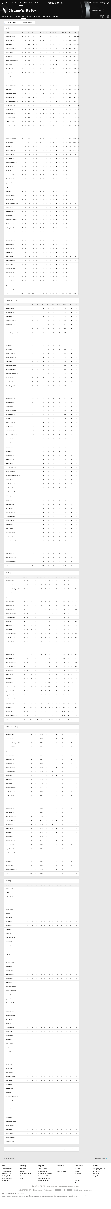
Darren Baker (9, 44)
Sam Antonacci (9, 52)
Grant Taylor (9, 175)
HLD (51, 731)
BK (71, 731)
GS (25, 32)
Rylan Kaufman (9, 256)
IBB (76, 304)
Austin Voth (9, 166)
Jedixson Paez (9, 240)
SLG (75, 32)
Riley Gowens (9, 260)
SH (48, 304)
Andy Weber (9, 122)
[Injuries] (55, 16)
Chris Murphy (9, 224)
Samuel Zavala (9, 150)
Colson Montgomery (11, 138)
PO (49, 885)
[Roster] (29, 16)
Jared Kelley (9, 248)
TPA (64, 304)
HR (50, 32)
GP (22, 32)
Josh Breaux (9, 134)
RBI (53, 32)
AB (33, 32)
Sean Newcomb (10, 232)
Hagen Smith (9, 187)
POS (27, 885)
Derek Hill (8, 77)
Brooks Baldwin (10, 85)
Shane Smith (9, 179)
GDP (58, 304)
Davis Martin (9, 236)
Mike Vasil (8, 170)
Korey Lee (8, 73)
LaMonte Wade (9, 81)
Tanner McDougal (10, 289)
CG (46, 731)
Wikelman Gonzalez (11, 219)
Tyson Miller (9, 154)
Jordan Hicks (9, 272)
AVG (29, 32)
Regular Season (27, 22)
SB (56, 32)
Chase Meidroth (10, 97)
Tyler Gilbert (9, 158)
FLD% (75, 885)
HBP (70, 304)
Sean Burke (9, 191)
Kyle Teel (8, 146)
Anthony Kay (9, 228)
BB (63, 32)
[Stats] (23, 16)
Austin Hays (9, 56)
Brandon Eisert (9, 211)
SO (66, 32)
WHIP (75, 577)
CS (59, 32)
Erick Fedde (9, 215)
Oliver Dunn (9, 69)
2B (43, 32)
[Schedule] (17, 16)
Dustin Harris (9, 40)
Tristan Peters (9, 105)
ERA (64, 577)
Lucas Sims (8, 207)
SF (53, 304)
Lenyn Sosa (9, 109)
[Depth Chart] (37, 16)
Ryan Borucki (9, 183)
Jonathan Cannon (10, 195)
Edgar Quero (9, 89)
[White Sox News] (7, 16)
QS (66, 731)
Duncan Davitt (9, 199)
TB (43, 304)
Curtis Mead (9, 130)
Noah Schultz (9, 281)
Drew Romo (9, 64)
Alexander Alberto (10, 162)
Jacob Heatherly (10, 277)
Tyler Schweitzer (10, 285)
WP (76, 731)
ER (59, 577)
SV (41, 577)
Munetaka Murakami (11, 101)
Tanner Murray (9, 126)
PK (61, 885)
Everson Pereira (10, 117)
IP (31, 577)
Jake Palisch (9, 252)
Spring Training (12, 22)
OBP (70, 32)
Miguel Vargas (9, 113)
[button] (96, 10)
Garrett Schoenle (10, 268)
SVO (45, 577)
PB (57, 885)
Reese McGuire (10, 36)
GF (56, 731)
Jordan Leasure (10, 244)
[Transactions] (47, 16)
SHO (61, 731)
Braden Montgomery (11, 60)
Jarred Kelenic (9, 142)
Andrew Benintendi (11, 93)
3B (46, 32)
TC (41, 885)
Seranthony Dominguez (12, 203)
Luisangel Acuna (10, 48)
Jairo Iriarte (9, 264)
